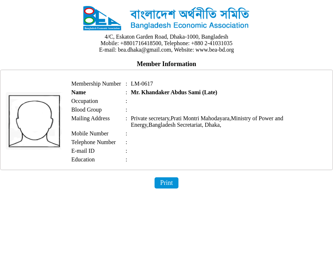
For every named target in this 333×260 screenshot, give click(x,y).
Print (166, 182)
